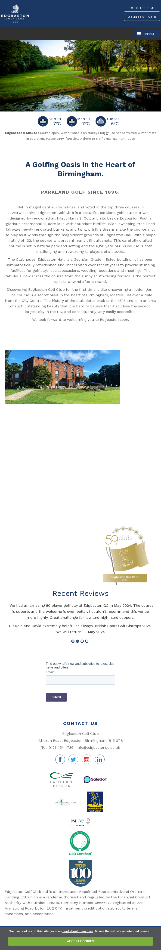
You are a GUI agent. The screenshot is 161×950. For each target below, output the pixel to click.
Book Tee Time (142, 8)
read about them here (77, 931)
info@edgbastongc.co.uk (98, 747)
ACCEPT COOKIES (80, 941)
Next (156, 75)
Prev (5, 75)
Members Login (142, 17)
